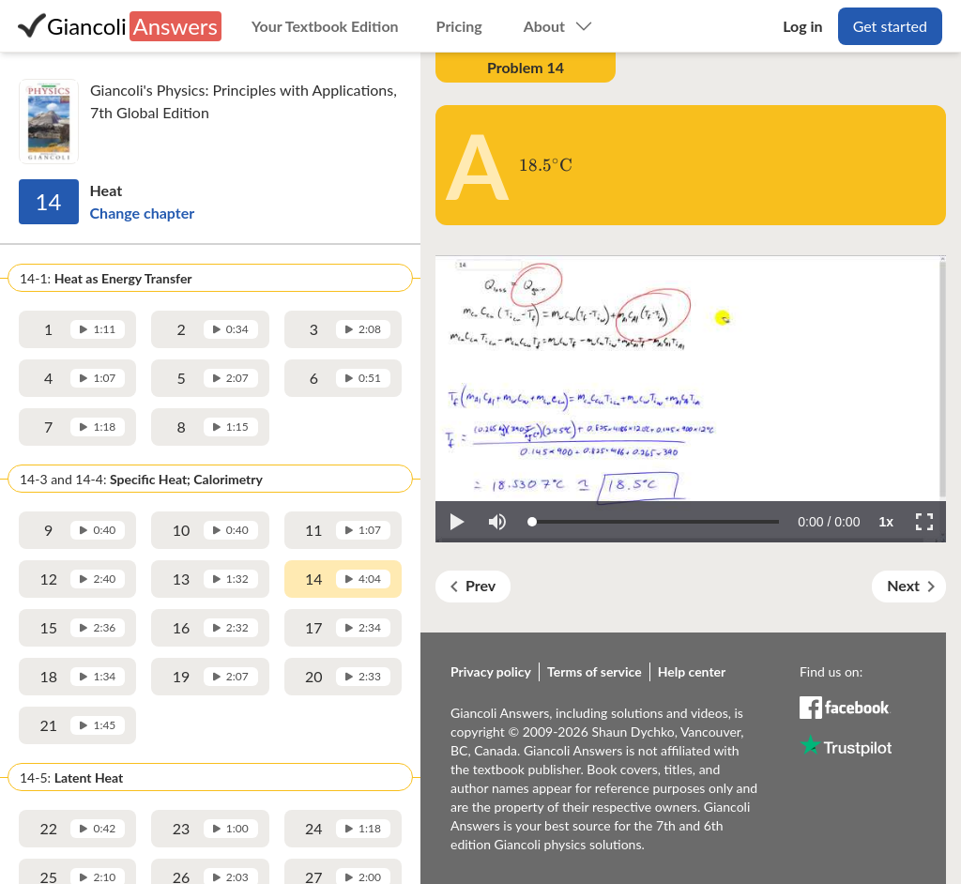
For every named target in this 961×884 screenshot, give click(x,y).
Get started (890, 26)
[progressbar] (828, 521)
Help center (692, 671)
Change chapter (142, 212)
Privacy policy (490, 671)
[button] (456, 521)
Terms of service (594, 671)
